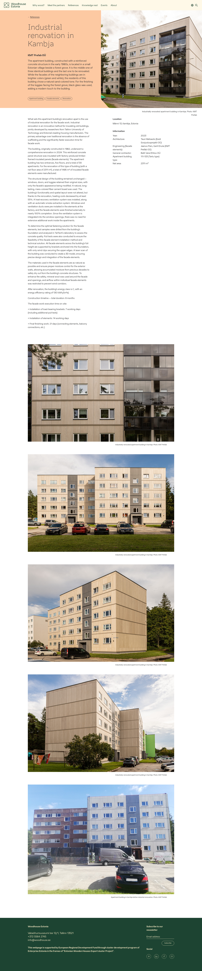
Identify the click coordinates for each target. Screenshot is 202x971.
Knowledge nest (90, 6)
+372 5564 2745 (37, 937)
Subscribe (167, 943)
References (73, 6)
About (114, 6)
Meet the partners (56, 6)
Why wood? (38, 6)
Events (104, 6)
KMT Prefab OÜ (37, 55)
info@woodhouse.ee (39, 940)
